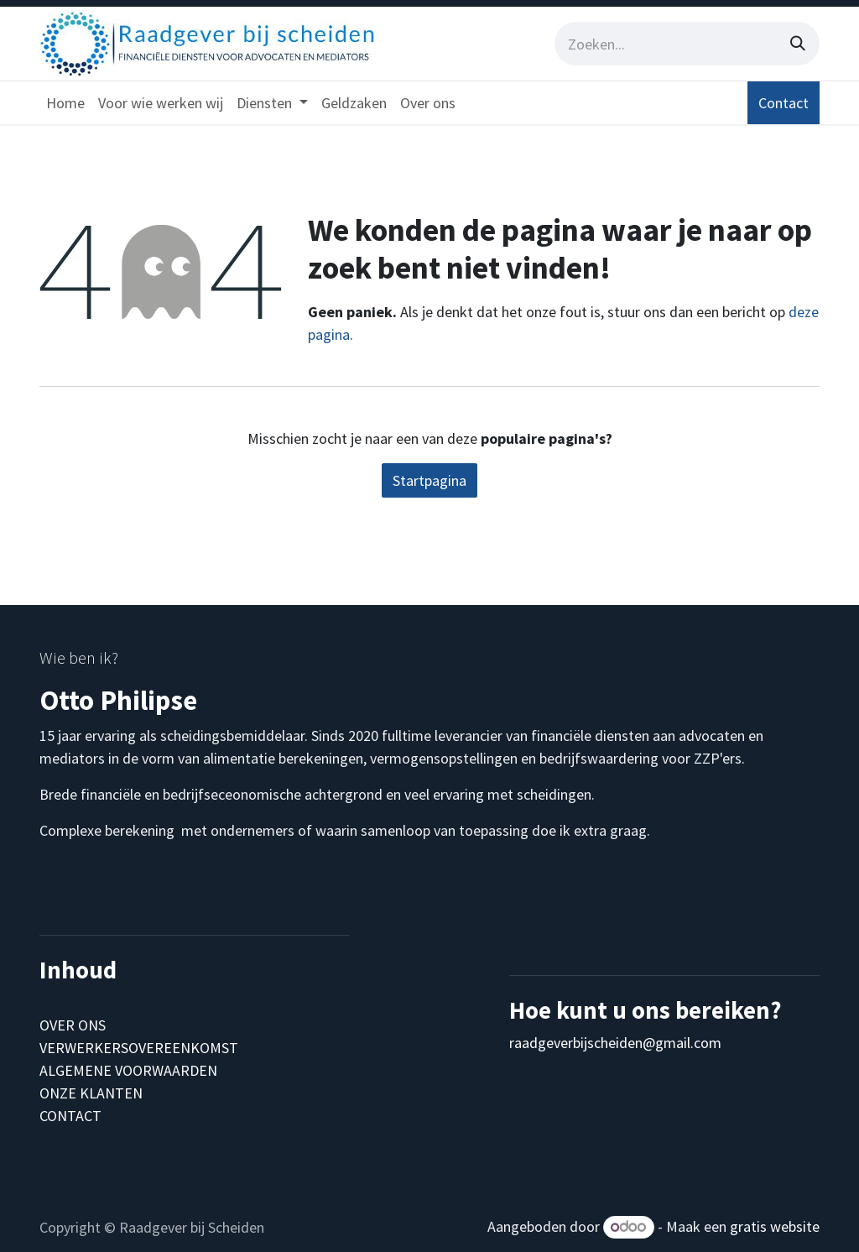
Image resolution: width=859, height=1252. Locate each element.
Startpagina (429, 480)
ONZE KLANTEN (91, 1093)
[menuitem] (65, 103)
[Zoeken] (798, 43)
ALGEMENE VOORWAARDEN (128, 1070)
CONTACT (70, 1115)
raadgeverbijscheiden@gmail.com (615, 1042)
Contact (783, 102)
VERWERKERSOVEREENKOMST (138, 1047)
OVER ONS (72, 1025)
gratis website (775, 1226)
